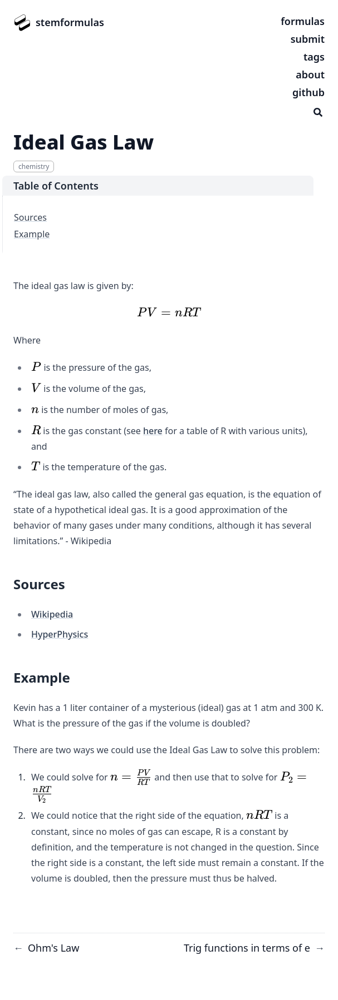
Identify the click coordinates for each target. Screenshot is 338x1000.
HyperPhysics (59, 634)
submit (308, 39)
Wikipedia (52, 614)
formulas (303, 21)
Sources (30, 217)
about (310, 74)
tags (314, 56)
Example (32, 234)
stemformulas (70, 22)
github (308, 92)
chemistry (33, 166)
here (153, 431)
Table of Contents (56, 185)
